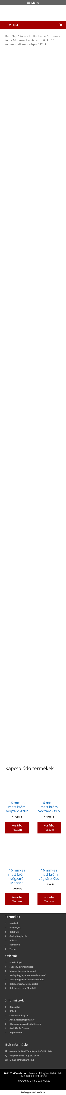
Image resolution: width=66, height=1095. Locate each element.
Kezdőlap (11, 36)
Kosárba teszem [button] (16, 828)
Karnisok (25, 36)
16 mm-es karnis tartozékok (31, 40)
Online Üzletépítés (40, 1080)
